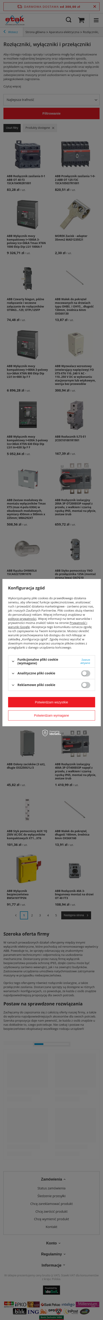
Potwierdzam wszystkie (51, 702)
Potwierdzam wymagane (51, 715)
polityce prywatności (22, 619)
